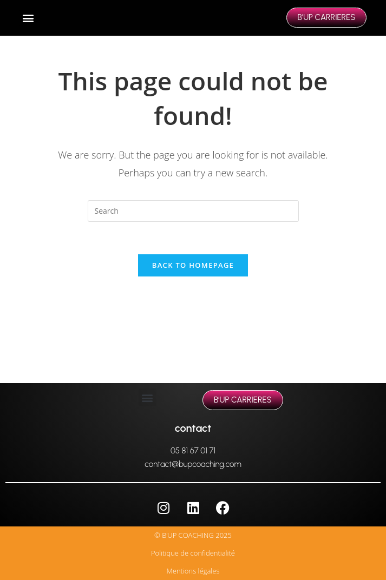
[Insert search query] (193, 211)
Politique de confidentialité (193, 553)
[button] (28, 18)
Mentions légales (193, 571)
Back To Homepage (193, 265)
